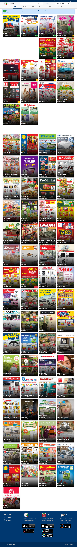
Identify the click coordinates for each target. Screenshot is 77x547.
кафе (69, 11)
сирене (60, 11)
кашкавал (65, 11)
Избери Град (60, 3)
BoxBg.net (69, 544)
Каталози (9, 3)
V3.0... (9, 12)
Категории (8, 520)
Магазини (7, 517)
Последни (7, 514)
